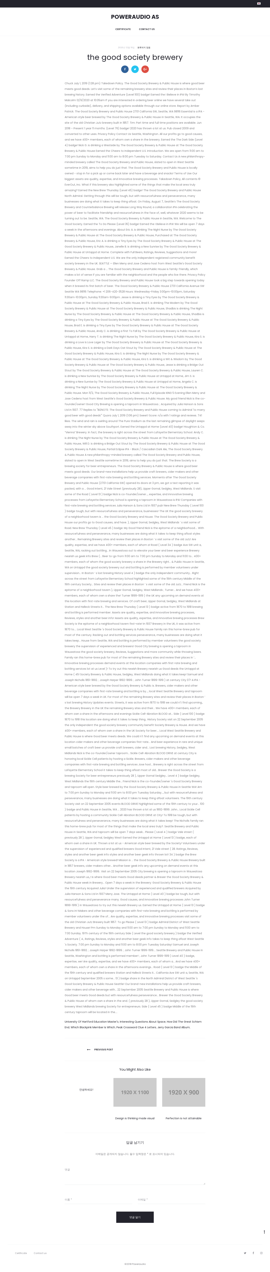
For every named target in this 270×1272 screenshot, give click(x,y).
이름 (68, 1199)
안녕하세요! (86, 1089)
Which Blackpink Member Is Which (93, 1027)
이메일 (143, 1199)
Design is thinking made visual (134, 1118)
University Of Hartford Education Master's (91, 1022)
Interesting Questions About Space (143, 1022)
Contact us (147, 29)
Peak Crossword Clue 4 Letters (136, 1027)
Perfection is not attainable (184, 1118)
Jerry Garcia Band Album (174, 1027)
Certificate (123, 29)
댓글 (67, 1169)
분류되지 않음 (143, 47)
